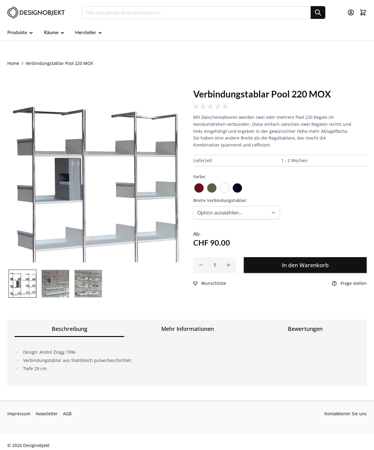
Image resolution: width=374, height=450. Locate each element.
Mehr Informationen (187, 328)
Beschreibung (69, 328)
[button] (211, 106)
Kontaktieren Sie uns (345, 413)
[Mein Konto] (351, 12)
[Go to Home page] (36, 12)
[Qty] (215, 265)
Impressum (18, 413)
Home (13, 63)
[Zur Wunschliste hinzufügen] (209, 283)
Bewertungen (305, 328)
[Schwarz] (237, 185)
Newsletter (47, 413)
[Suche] (318, 12)
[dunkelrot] (199, 185)
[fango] (211, 185)
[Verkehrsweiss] (224, 185)
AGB (67, 413)
